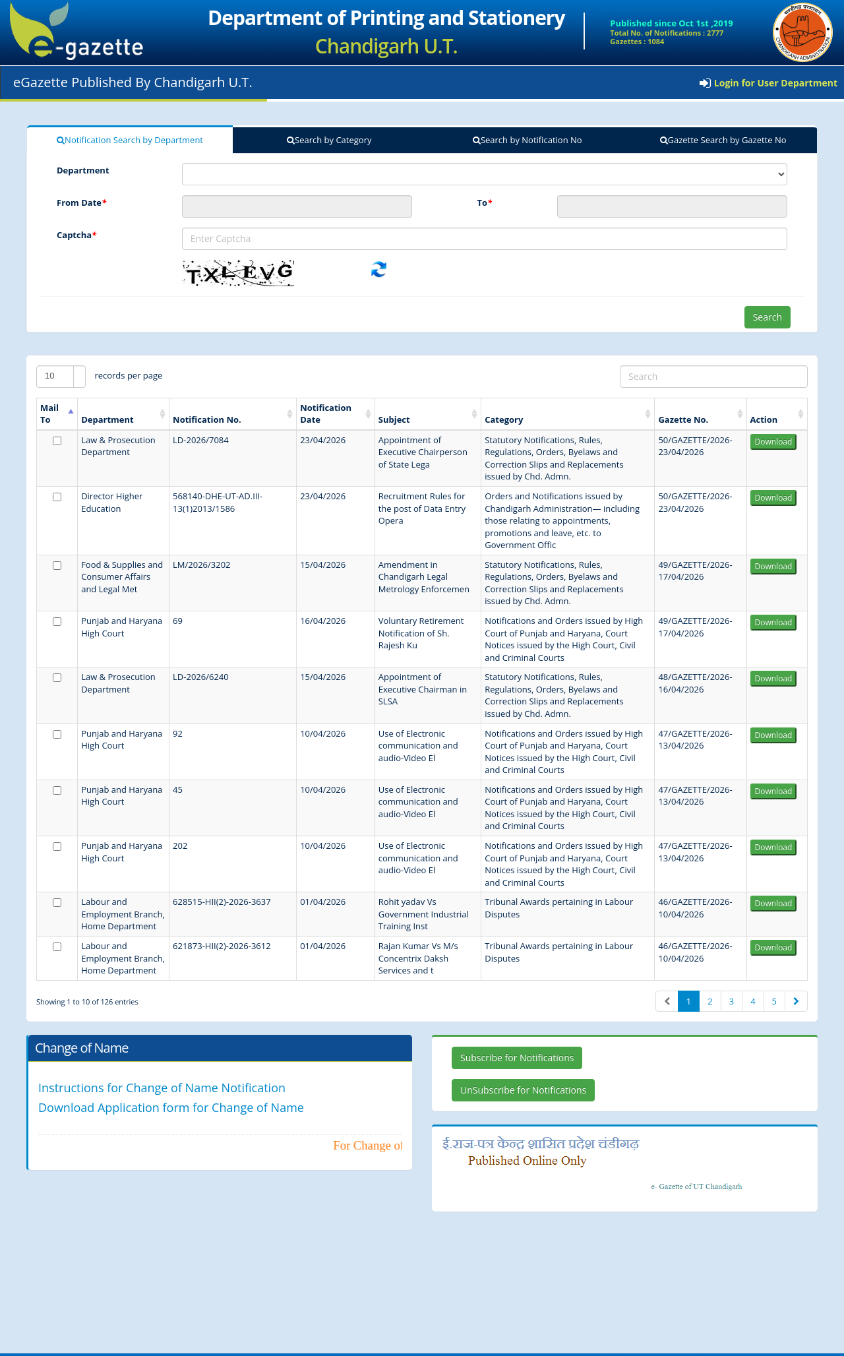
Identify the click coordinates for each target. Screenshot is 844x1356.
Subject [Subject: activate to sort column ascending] (394, 419)
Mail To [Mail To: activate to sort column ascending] (49, 414)
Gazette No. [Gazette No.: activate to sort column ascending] (683, 419)
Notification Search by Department (130, 140)
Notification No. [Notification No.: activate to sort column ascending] (207, 419)
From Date (81, 202)
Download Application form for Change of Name (171, 1107)
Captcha (76, 235)
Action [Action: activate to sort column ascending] (764, 419)
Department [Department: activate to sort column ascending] (107, 419)
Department (83, 170)
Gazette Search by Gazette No (723, 140)
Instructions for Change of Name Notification (162, 1087)
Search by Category (329, 140)
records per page (99, 376)
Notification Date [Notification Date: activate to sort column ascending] (325, 414)
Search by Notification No (527, 140)
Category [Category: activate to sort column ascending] (504, 419)
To (484, 202)
